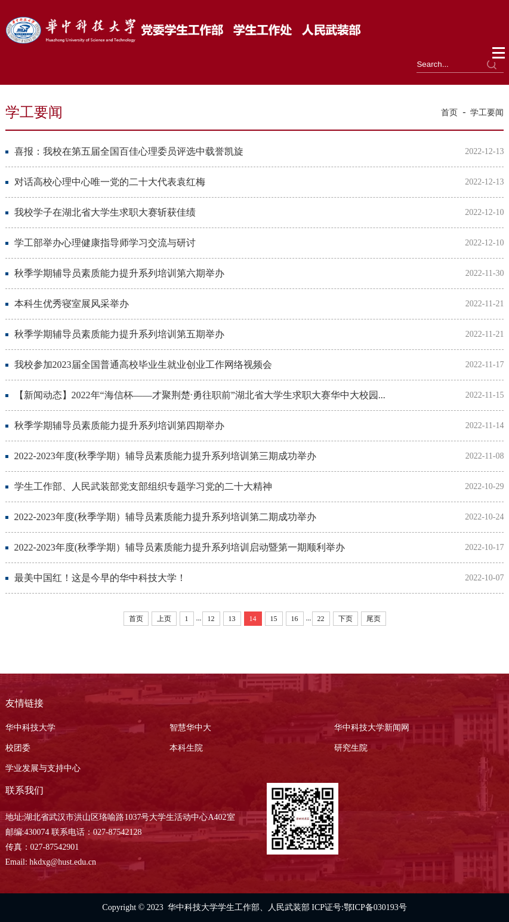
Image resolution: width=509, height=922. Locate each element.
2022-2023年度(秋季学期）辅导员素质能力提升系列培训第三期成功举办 (165, 456)
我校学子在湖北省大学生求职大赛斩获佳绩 (105, 212)
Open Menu (499, 53)
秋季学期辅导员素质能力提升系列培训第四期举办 (119, 425)
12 (211, 618)
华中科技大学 (30, 727)
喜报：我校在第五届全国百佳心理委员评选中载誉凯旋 (128, 151)
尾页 (373, 618)
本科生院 (186, 747)
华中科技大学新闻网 (371, 727)
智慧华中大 (190, 727)
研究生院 (351, 747)
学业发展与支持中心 (43, 768)
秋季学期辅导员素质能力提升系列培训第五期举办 (119, 334)
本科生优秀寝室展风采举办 (71, 304)
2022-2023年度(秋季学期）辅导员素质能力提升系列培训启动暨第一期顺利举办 (179, 547)
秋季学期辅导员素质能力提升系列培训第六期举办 (119, 273)
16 (294, 618)
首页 (449, 112)
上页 (164, 618)
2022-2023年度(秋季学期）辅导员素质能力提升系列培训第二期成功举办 (165, 517)
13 (232, 618)
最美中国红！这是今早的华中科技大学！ (100, 578)
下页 (345, 618)
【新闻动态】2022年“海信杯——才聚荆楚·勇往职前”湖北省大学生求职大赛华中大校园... (199, 395)
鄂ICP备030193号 (375, 907)
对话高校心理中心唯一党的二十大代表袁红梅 (109, 182)
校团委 (17, 747)
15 (273, 618)
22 (321, 618)
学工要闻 (487, 112)
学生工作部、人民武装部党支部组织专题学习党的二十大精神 (143, 486)
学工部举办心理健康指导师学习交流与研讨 (105, 243)
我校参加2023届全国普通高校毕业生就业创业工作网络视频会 (143, 364)
